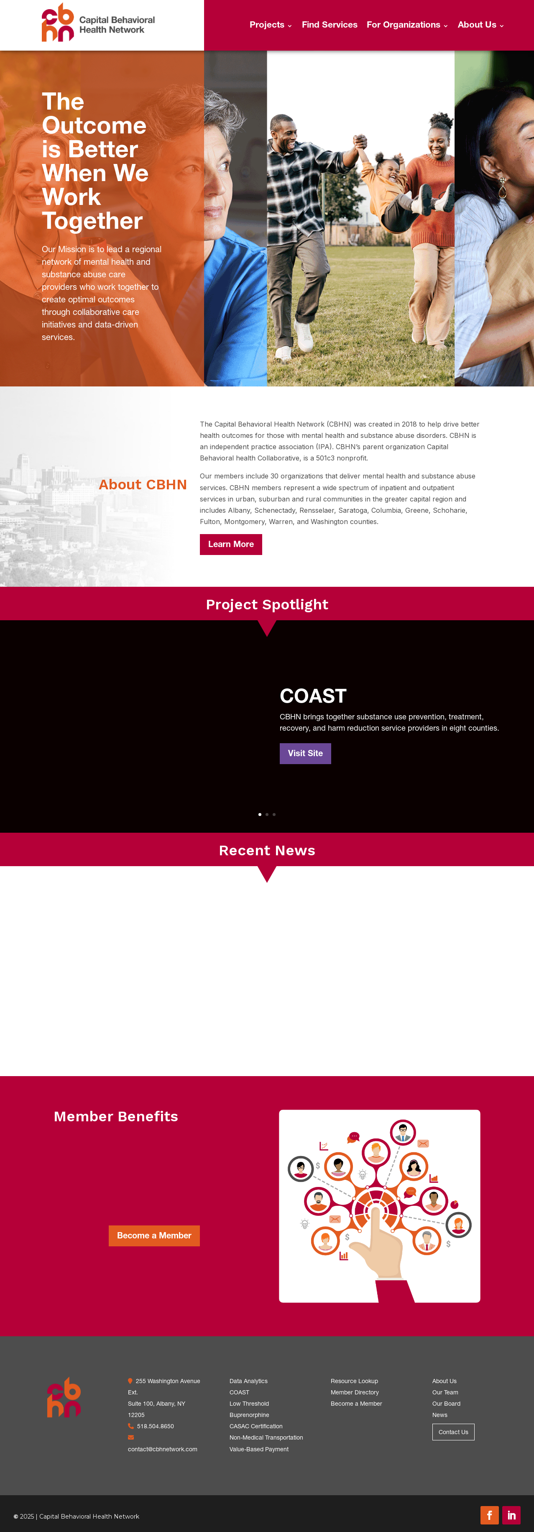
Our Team (445, 1393)
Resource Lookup (354, 1382)
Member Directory (355, 1393)
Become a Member (154, 1237)
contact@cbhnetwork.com (162, 1450)
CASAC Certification (256, 1427)
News (439, 1416)
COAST (313, 698)
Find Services (330, 26)
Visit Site (305, 754)
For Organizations (403, 26)
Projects (267, 26)
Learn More (231, 545)
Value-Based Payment (259, 1450)
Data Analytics (249, 1382)
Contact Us (453, 1433)
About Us (477, 26)
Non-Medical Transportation (266, 1438)
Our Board (446, 1404)
